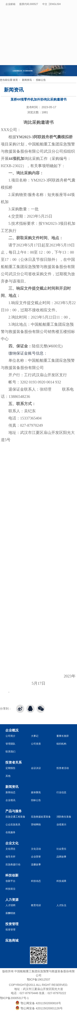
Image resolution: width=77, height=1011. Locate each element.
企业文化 (11, 843)
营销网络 (36, 824)
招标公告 (41, 79)
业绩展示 (61, 824)
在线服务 (10, 832)
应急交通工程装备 (15, 816)
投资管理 (11, 924)
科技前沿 (10, 888)
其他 (8, 775)
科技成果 (61, 881)
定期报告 (10, 768)
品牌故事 (61, 856)
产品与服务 (13, 811)
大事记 (34, 736)
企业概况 (11, 730)
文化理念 (10, 848)
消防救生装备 (63, 816)
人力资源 (11, 899)
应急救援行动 (13, 864)
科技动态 (36, 881)
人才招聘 (10, 905)
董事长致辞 (62, 736)
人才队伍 (61, 905)
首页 (15, 79)
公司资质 (36, 743)
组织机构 (61, 743)
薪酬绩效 (10, 913)
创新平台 (10, 881)
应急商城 (11, 940)
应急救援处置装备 (41, 816)
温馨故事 (36, 864)
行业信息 (61, 792)
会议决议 (36, 768)
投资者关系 (13, 762)
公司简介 (10, 736)
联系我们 (10, 751)
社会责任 (61, 848)
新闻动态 (10, 792)
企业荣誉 (36, 856)
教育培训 (36, 905)
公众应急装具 (13, 824)
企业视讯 (10, 800)
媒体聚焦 (36, 792)
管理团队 (10, 743)
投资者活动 (62, 768)
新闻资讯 (27, 79)
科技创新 (11, 875)
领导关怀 (10, 856)
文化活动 (36, 848)
